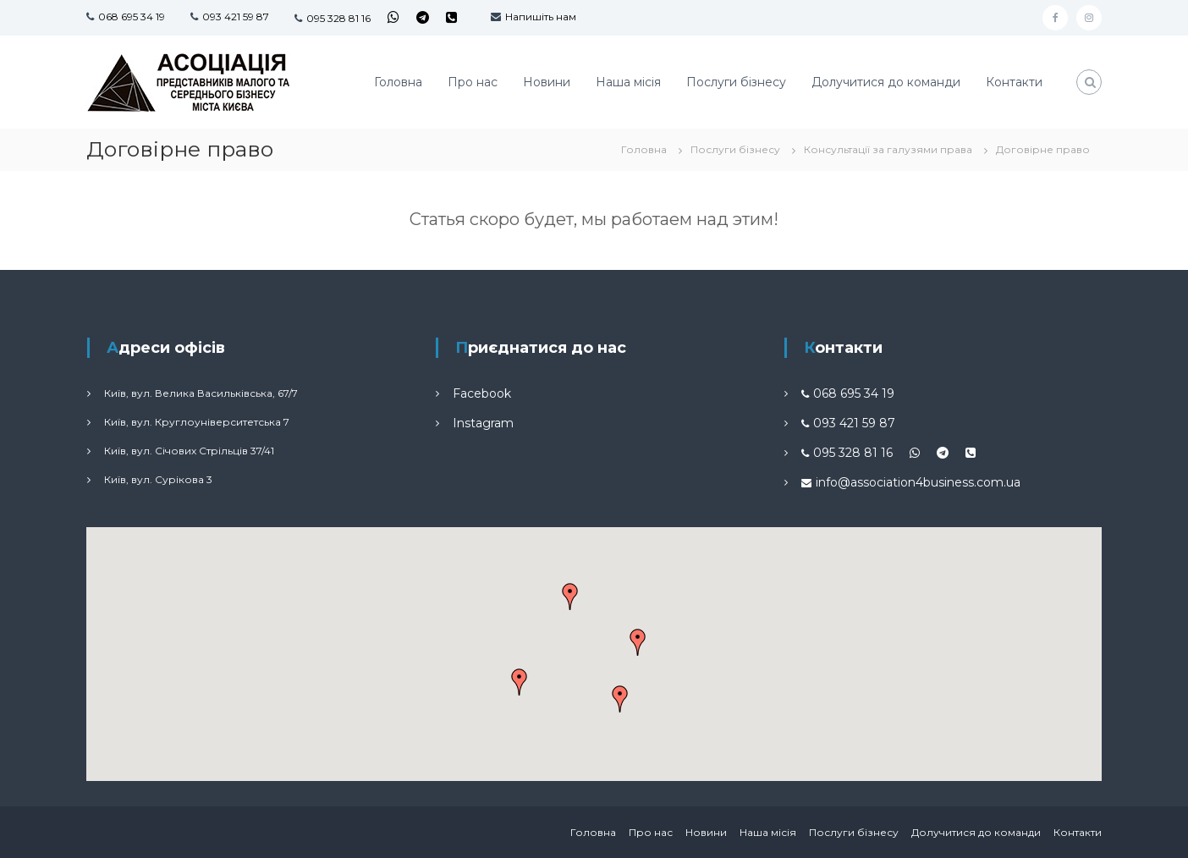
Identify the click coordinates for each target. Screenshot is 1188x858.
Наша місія (628, 82)
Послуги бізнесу (736, 82)
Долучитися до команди (885, 82)
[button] (620, 698)
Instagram (483, 423)
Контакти (1014, 82)
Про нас (473, 82)
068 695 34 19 (131, 16)
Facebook (482, 393)
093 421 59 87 (235, 16)
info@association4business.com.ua (918, 482)
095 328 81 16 (338, 18)
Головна (398, 82)
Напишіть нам (540, 16)
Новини (546, 82)
